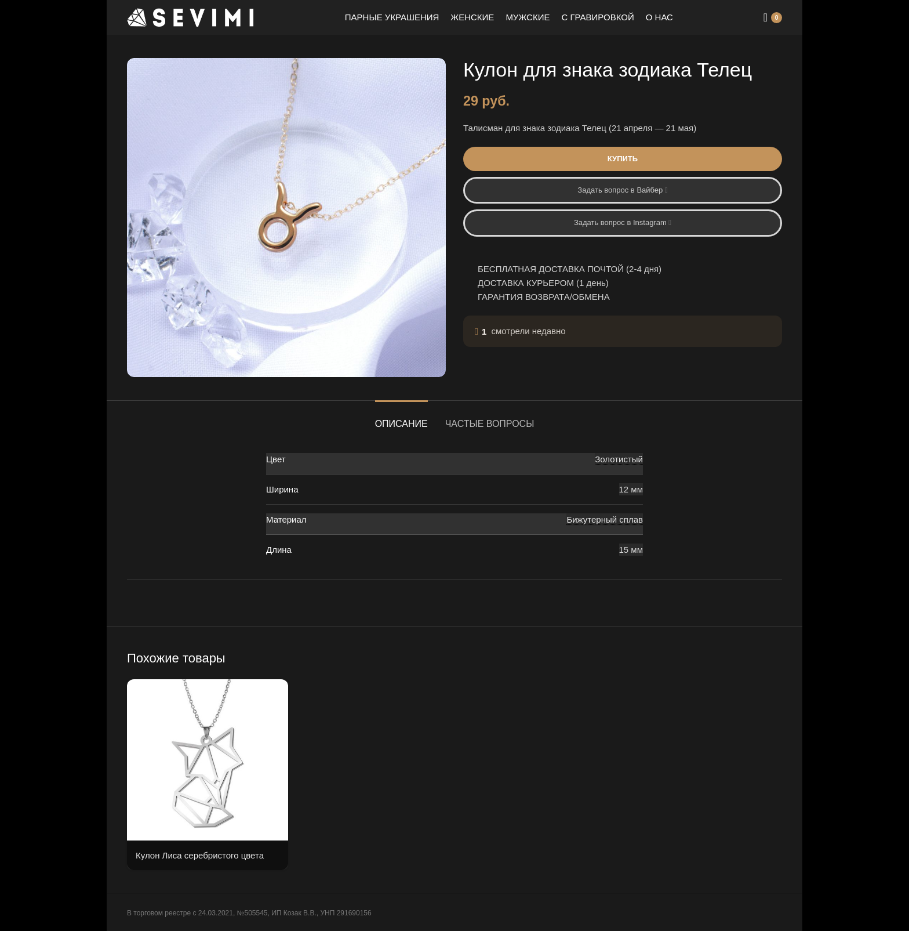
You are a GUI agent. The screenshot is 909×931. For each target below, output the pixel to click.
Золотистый (619, 459)
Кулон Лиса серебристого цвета (200, 855)
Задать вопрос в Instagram (622, 222)
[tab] (401, 418)
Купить (623, 158)
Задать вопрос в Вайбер (622, 190)
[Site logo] (190, 16)
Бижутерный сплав (604, 519)
